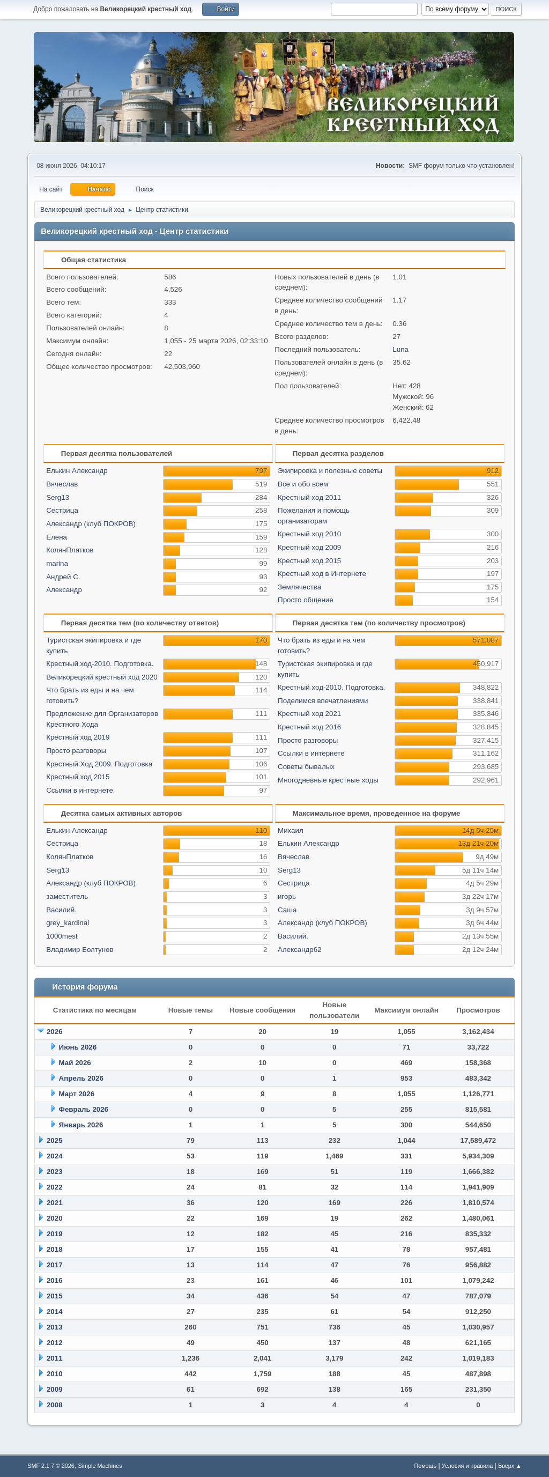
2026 (55, 1032)
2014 (55, 1312)
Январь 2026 (81, 1125)
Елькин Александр (77, 471)
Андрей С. (63, 577)
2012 (55, 1343)
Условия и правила (467, 1466)
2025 (55, 1140)
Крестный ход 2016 (309, 727)
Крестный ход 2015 (309, 561)
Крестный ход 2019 (77, 737)
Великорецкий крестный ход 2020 (102, 677)
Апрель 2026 (81, 1078)
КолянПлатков (69, 550)
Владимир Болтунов (79, 950)
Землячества (299, 587)
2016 (55, 1280)
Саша (287, 910)
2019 (55, 1234)
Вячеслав (62, 484)
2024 (55, 1156)
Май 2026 (75, 1063)
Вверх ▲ (510, 1466)
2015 (55, 1296)
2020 (55, 1218)
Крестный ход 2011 (309, 497)
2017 (55, 1265)
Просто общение (305, 600)
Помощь (425, 1466)
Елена (56, 537)
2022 (55, 1187)
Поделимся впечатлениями (323, 701)
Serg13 (57, 497)
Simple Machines (100, 1466)
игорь (287, 896)
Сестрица (62, 510)
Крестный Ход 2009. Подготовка (99, 764)
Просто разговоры (76, 751)
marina (57, 563)
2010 (55, 1374)
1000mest (62, 936)
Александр (64, 590)
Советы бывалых (306, 767)
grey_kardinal (67, 923)
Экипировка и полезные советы (330, 471)
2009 (55, 1389)
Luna (400, 349)
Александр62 (300, 950)
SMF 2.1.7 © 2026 (51, 1466)
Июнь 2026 (78, 1047)
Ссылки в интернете (79, 790)
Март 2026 (77, 1094)
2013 (55, 1327)
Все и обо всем (303, 484)
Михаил (290, 830)
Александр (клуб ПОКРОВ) (91, 524)
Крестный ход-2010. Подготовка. (99, 664)
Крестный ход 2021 (309, 714)
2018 (55, 1249)
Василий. (61, 910)
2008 (55, 1405)
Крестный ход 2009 (309, 547)
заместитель (67, 896)
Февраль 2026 (84, 1109)
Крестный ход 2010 (309, 534)
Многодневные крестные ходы (328, 780)
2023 (55, 1172)
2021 (55, 1203)
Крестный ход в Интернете (322, 574)
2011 (55, 1358)
